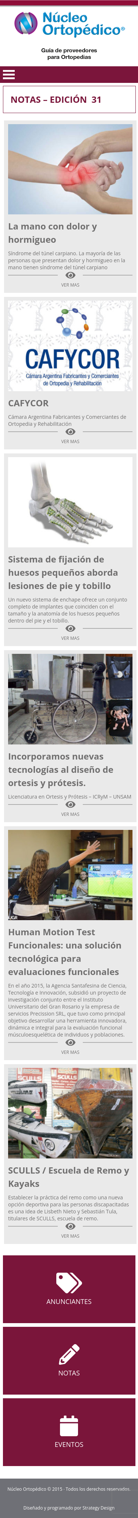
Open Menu (9, 74)
